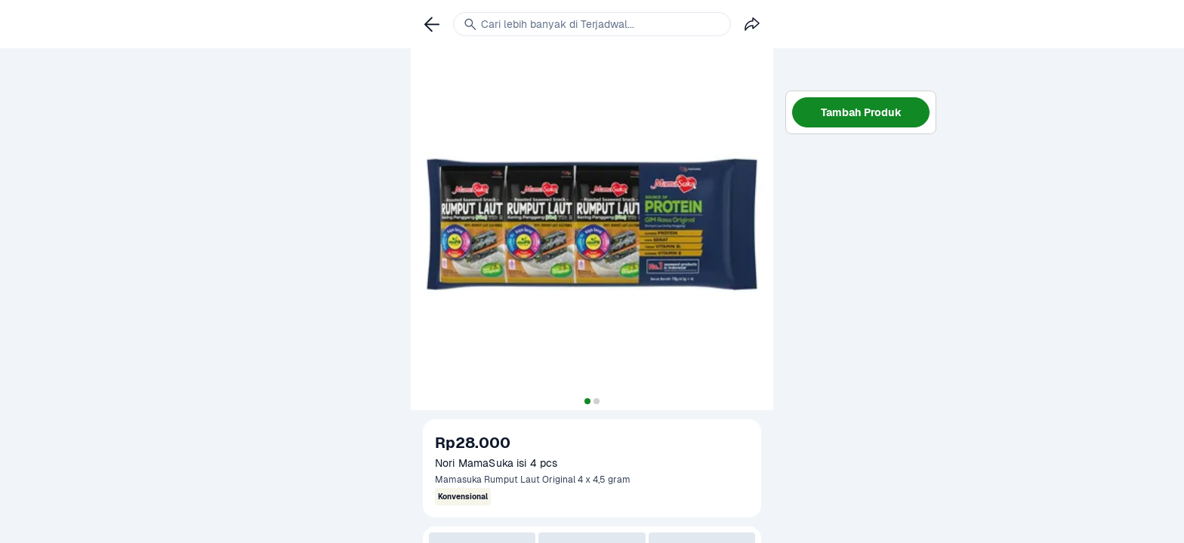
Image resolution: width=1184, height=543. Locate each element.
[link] (432, 24)
